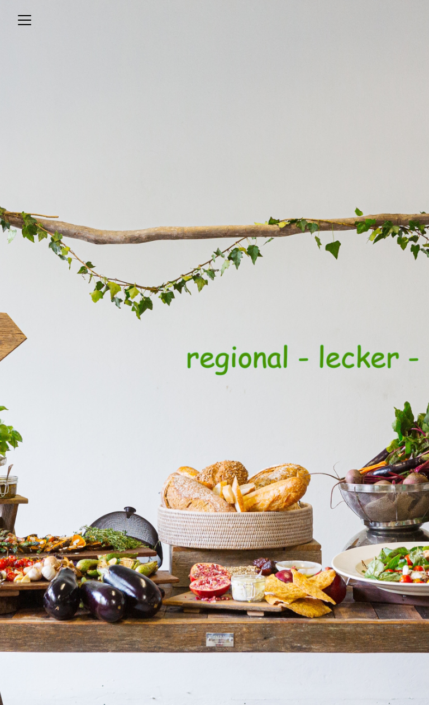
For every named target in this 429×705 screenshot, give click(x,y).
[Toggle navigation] (24, 20)
